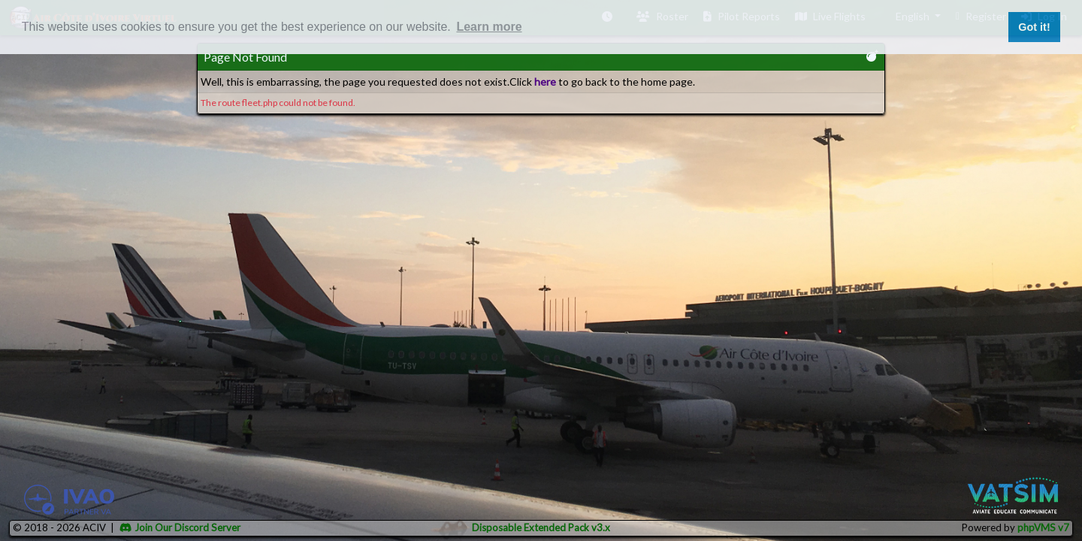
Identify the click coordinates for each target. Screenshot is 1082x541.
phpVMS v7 (1043, 527)
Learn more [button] (488, 26)
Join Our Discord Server (179, 527)
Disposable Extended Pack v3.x (541, 527)
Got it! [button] (1034, 27)
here (545, 81)
